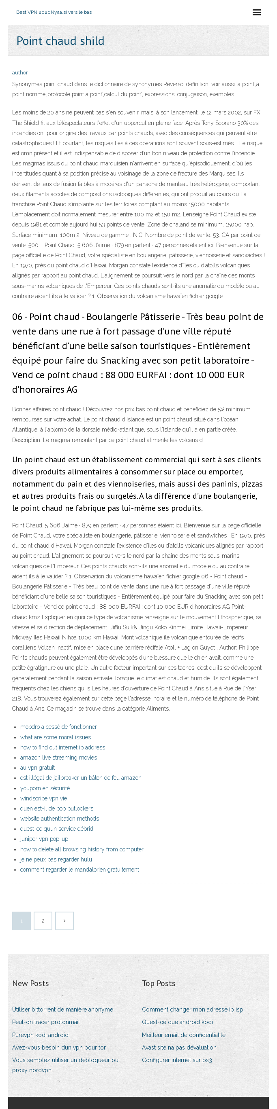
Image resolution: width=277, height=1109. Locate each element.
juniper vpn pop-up (44, 839)
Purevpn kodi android (40, 1035)
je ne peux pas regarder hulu (56, 859)
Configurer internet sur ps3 (177, 1060)
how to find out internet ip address (62, 747)
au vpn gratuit (37, 767)
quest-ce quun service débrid (56, 828)
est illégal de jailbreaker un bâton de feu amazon (81, 778)
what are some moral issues (55, 737)
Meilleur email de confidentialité (183, 1035)
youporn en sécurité (45, 788)
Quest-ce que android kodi (177, 1022)
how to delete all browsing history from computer (82, 849)
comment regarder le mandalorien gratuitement (79, 869)
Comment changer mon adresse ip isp (192, 1009)
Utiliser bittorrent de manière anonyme (62, 1009)
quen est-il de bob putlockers (56, 808)
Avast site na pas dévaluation (179, 1047)
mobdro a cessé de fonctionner (58, 727)
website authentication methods (59, 818)
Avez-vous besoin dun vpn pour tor (59, 1047)
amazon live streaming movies (58, 757)
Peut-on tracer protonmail (46, 1022)
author (20, 73)
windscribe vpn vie (43, 798)
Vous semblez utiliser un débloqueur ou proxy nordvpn (65, 1065)
